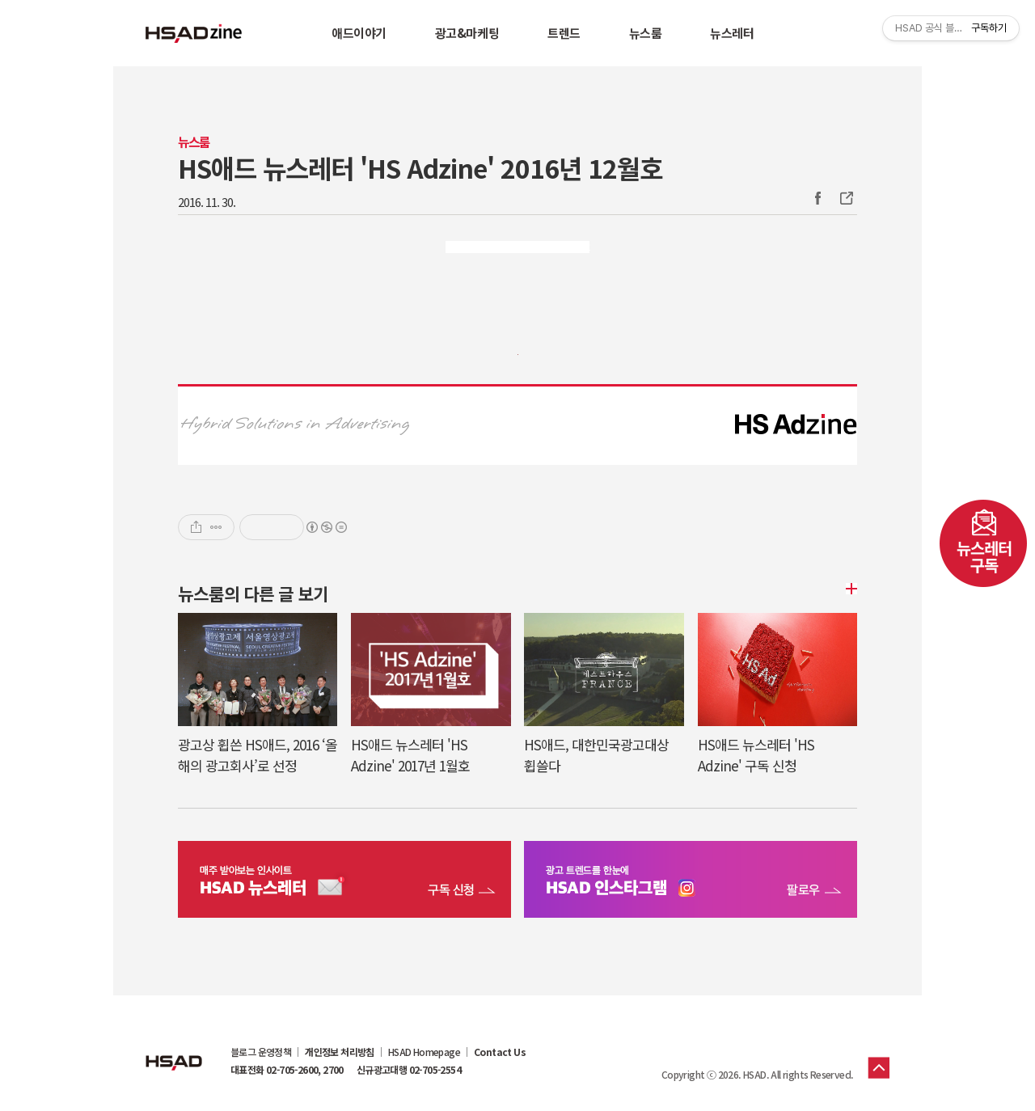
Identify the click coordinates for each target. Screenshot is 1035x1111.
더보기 (849, 589)
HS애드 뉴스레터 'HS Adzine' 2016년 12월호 (420, 167)
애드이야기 (359, 32)
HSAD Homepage (424, 1052)
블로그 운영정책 (260, 1052)
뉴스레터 (732, 32)
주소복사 (845, 198)
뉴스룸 (645, 32)
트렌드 (564, 32)
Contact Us (500, 1052)
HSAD (174, 1050)
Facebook (817, 198)
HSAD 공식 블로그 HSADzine (194, 33)
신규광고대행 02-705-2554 (409, 1070)
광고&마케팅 (467, 32)
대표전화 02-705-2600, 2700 (287, 1070)
